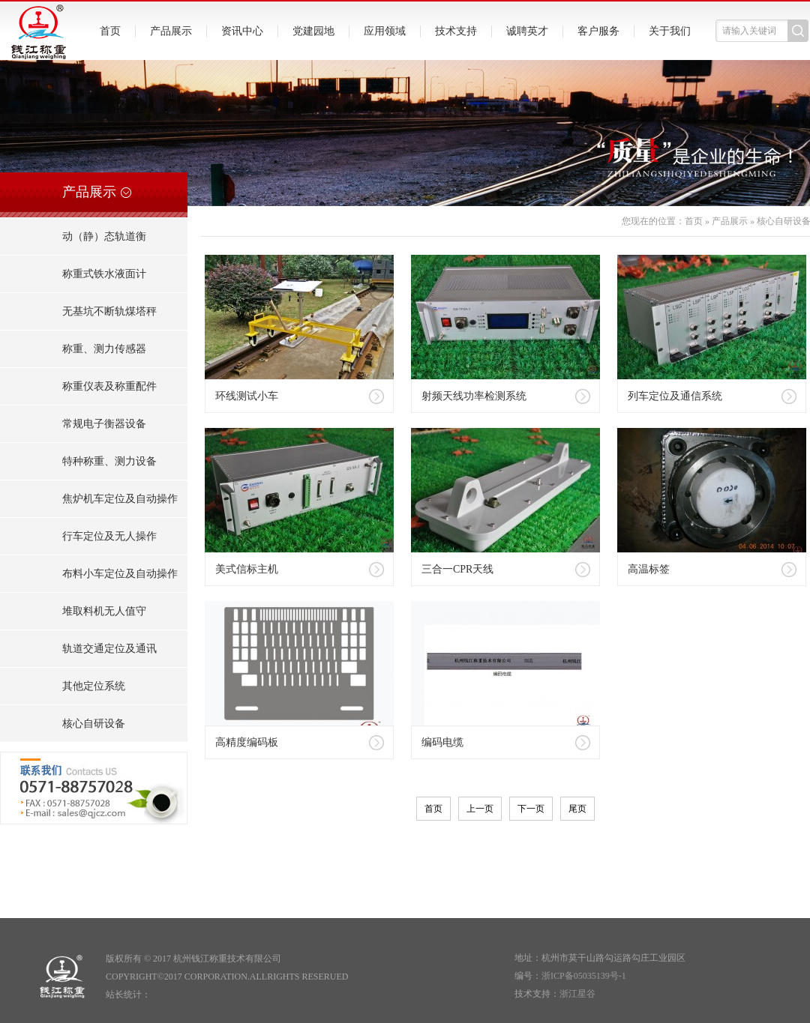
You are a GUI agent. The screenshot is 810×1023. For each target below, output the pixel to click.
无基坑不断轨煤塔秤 (109, 311)
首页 (110, 31)
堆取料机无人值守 (104, 611)
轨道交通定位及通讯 (109, 648)
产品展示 (171, 31)
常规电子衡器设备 (104, 423)
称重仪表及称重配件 (109, 386)
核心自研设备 (93, 723)
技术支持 (456, 31)
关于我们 (670, 31)
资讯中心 (242, 31)
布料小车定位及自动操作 (120, 573)
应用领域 (385, 31)
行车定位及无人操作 (109, 536)
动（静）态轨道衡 (104, 236)
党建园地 (313, 31)
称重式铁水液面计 (104, 274)
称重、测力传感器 (104, 348)
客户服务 (599, 31)
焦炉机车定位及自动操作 (120, 498)
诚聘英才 (527, 31)
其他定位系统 (93, 686)
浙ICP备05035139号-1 (584, 976)
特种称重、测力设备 (109, 461)
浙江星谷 (578, 994)
